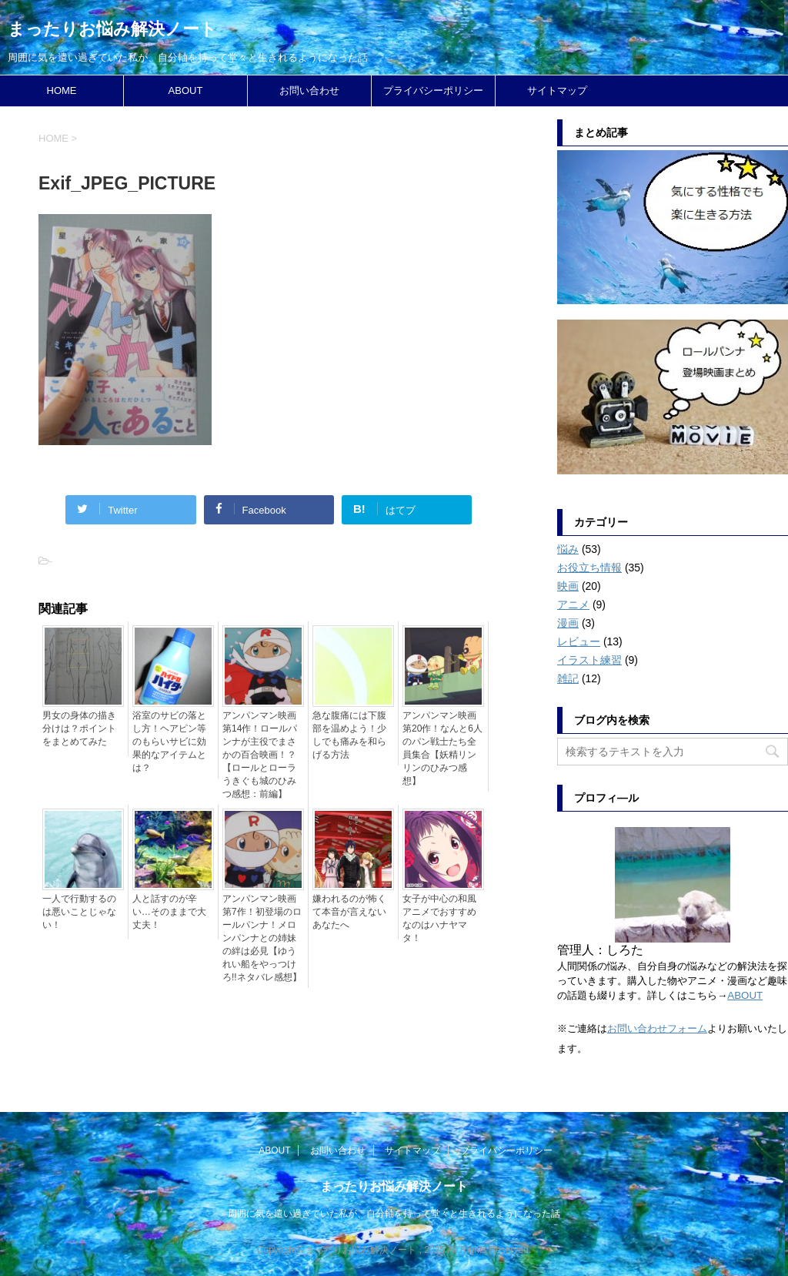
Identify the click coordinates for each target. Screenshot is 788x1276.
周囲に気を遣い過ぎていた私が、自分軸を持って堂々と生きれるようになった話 (394, 1213)
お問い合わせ (309, 90)
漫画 (568, 623)
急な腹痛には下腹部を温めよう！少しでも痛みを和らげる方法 (349, 735)
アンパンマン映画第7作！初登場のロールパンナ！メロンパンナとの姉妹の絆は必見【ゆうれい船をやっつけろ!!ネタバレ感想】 (262, 938)
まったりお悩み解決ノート (112, 29)
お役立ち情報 (589, 567)
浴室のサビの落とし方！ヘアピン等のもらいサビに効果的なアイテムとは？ (169, 741)
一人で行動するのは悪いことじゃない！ (79, 911)
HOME (62, 90)
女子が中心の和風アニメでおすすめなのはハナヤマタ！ (439, 918)
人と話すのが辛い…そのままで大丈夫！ (169, 911)
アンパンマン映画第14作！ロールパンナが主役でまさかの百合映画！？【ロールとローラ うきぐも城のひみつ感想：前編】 (259, 754)
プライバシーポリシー (433, 90)
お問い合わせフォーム (657, 1028)
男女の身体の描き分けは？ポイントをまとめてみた (79, 728)
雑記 (568, 678)
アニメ (573, 604)
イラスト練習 (589, 660)
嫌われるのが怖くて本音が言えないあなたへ (349, 911)
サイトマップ (557, 90)
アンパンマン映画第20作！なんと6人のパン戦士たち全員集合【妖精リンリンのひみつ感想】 (442, 748)
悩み (568, 549)
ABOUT (186, 90)
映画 (568, 586)
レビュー (578, 641)
